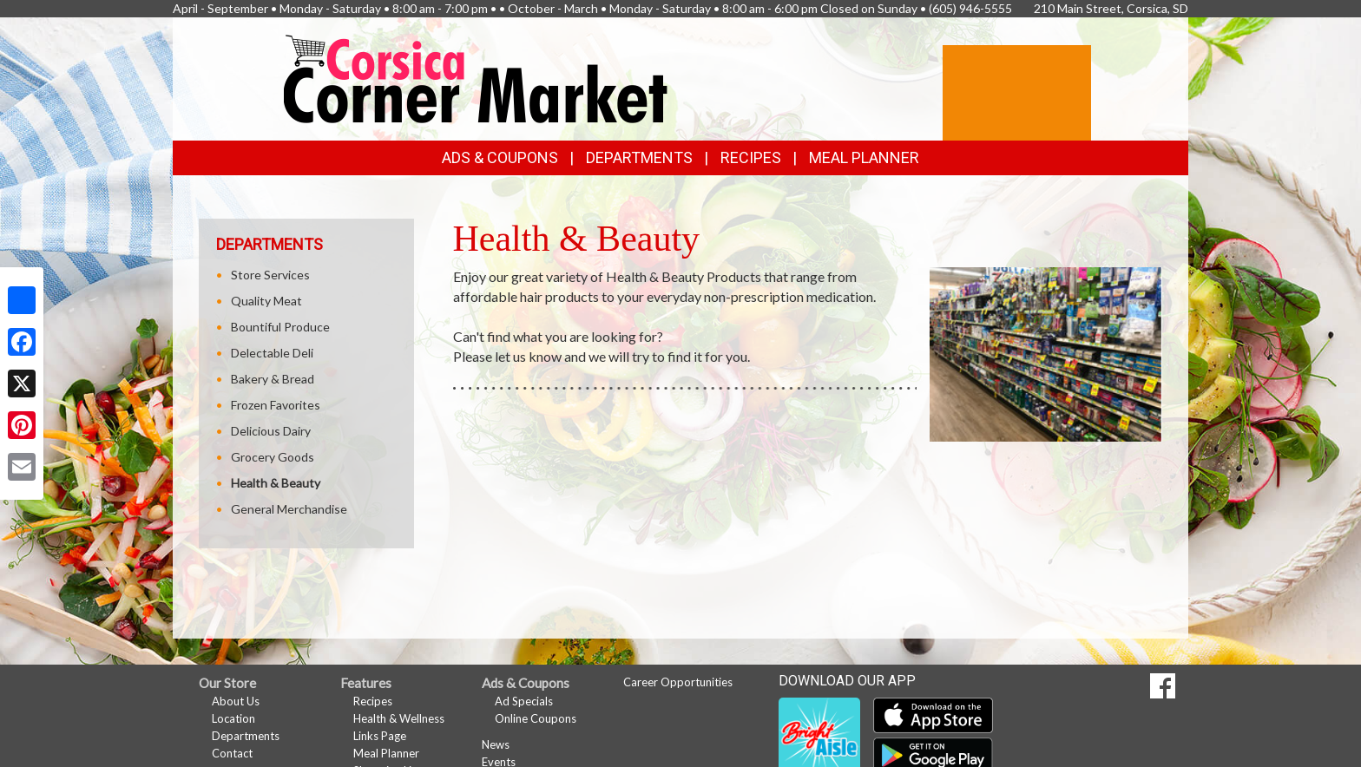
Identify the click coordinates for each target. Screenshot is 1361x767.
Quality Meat (266, 300)
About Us (236, 701)
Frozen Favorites (275, 404)
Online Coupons (535, 718)
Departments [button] (639, 157)
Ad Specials (524, 701)
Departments (245, 736)
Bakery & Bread (272, 378)
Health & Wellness (398, 718)
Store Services (270, 274)
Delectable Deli (272, 352)
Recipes (750, 157)
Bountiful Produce (280, 326)
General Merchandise (289, 509)
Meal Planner (864, 157)
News (496, 744)
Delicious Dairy (271, 430)
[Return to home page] (476, 77)
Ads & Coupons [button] (500, 157)
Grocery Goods (272, 456)
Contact (232, 753)
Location (233, 718)
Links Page (379, 736)
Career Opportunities (678, 682)
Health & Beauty (275, 482)
